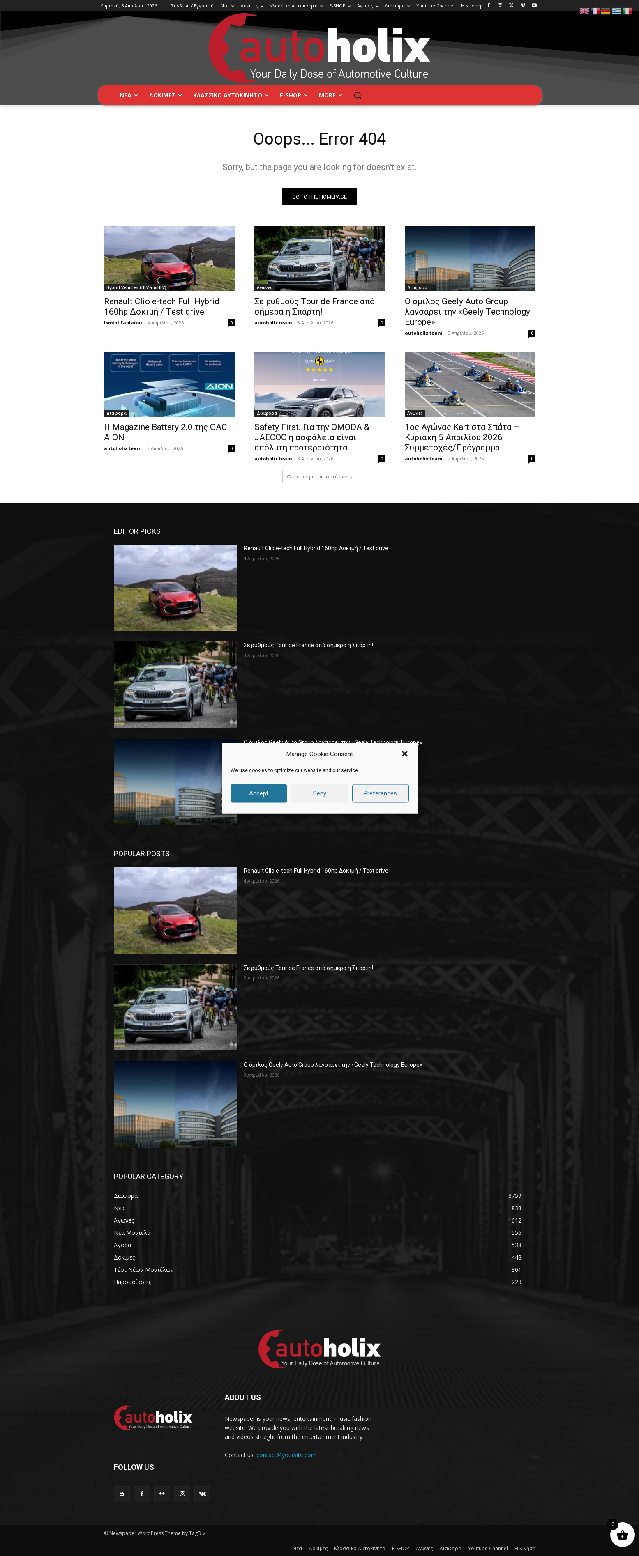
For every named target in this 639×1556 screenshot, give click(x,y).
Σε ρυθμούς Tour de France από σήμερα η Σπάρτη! (314, 306)
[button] (405, 754)
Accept (258, 793)
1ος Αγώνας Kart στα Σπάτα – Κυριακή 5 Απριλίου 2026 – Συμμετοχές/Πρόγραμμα (462, 437)
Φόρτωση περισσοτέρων (320, 476)
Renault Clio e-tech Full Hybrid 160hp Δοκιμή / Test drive (161, 306)
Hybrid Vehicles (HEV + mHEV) (136, 287)
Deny (319, 793)
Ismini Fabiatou (123, 322)
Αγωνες (264, 287)
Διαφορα (417, 287)
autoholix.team (273, 322)
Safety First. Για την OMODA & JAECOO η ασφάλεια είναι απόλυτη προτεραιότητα (311, 437)
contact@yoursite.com (286, 1455)
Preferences (380, 793)
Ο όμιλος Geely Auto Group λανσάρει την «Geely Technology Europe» (467, 311)
